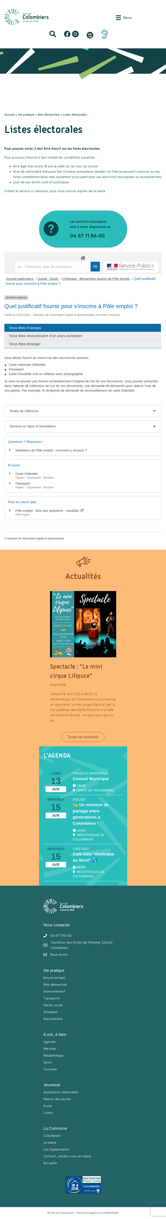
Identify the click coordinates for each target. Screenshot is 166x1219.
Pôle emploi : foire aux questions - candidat (49, 510)
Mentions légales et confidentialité (98, 1212)
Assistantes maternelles (60, 1092)
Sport (47, 1062)
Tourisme (50, 1069)
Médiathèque (53, 1055)
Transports (51, 998)
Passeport (22, 483)
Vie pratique (26, 114)
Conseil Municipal (91, 778)
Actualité (50, 1163)
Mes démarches (49, 114)
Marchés (49, 1048)
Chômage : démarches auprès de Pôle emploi (96, 279)
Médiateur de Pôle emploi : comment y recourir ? (51, 450)
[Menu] (124, 17)
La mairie (49, 1142)
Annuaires (50, 1012)
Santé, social (53, 1005)
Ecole (47, 1106)
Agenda (49, 1042)
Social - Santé (48, 279)
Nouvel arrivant (54, 978)
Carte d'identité (26, 474)
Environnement (54, 991)
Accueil (9, 114)
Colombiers (52, 1135)
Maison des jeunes (57, 1099)
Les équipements (56, 1149)
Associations (53, 1019)
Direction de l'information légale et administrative (35, 538)
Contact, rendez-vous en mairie (67, 1156)
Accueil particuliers (20, 279)
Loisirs (48, 1113)
